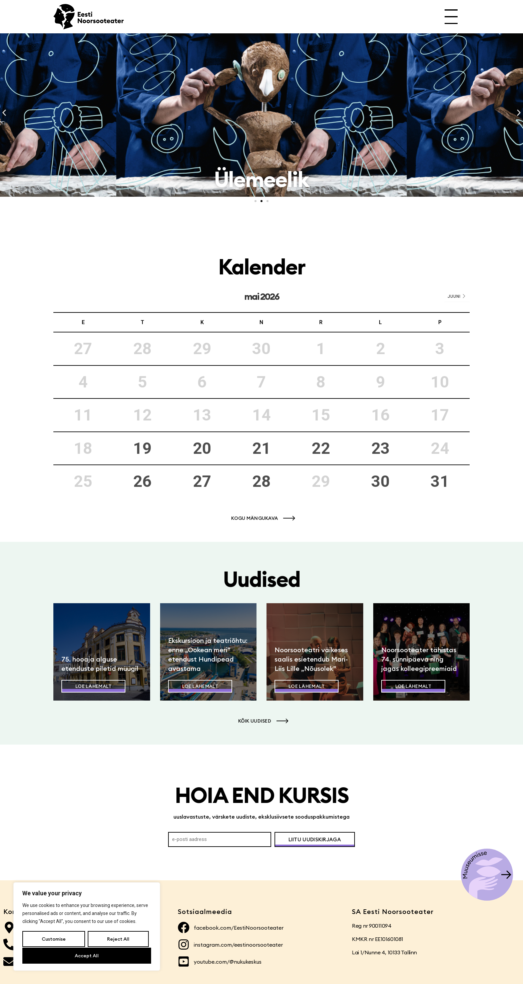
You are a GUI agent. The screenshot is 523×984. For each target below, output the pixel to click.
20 (202, 448)
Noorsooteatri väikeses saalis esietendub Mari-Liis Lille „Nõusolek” (311, 659)
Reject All (118, 940)
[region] (86, 927)
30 (380, 481)
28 (261, 481)
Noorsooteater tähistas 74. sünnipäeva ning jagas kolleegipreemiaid (419, 659)
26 (142, 481)
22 (321, 448)
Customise (54, 940)
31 (440, 481)
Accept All (87, 956)
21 (261, 448)
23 (380, 448)
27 (202, 481)
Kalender (261, 266)
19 (142, 448)
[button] (4, 113)
